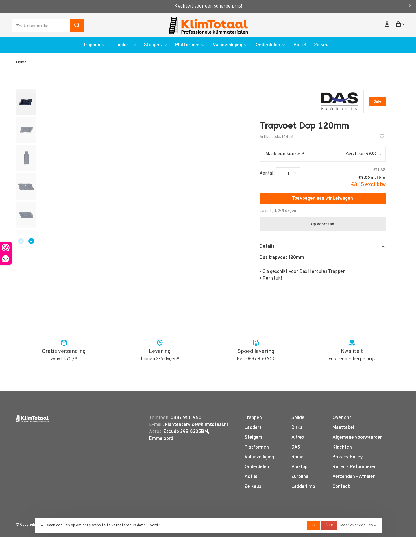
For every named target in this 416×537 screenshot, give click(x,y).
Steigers (153, 45)
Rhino (297, 457)
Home (21, 62)
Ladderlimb (303, 487)
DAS (295, 447)
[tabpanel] (137, 179)
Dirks (296, 428)
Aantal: (267, 173)
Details (267, 246)
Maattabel (343, 428)
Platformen (187, 45)
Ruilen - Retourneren (354, 467)
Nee (329, 525)
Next (31, 241)
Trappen (91, 45)
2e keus (322, 45)
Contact (341, 487)
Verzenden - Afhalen (354, 477)
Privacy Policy (347, 457)
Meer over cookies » (358, 525)
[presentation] (26, 101)
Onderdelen (268, 45)
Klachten (342, 447)
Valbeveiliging (227, 45)
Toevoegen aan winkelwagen (322, 198)
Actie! (299, 45)
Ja (314, 525)
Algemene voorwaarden (357, 437)
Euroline (299, 477)
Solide (297, 418)
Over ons (342, 418)
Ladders (122, 45)
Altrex (297, 437)
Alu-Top (299, 467)
